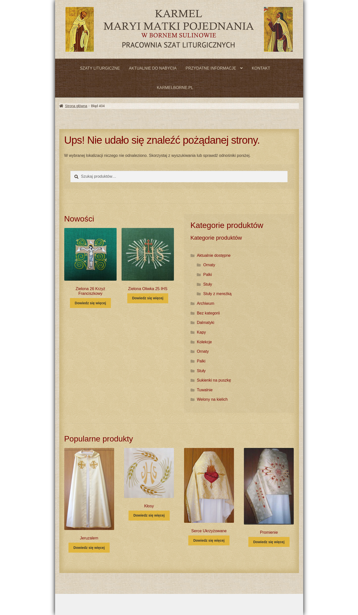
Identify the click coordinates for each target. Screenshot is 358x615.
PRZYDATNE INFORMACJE (211, 68)
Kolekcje (204, 342)
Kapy (201, 332)
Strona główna (76, 106)
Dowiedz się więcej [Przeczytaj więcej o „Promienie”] (269, 542)
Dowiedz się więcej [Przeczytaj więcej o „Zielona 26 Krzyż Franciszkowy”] (90, 303)
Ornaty (209, 265)
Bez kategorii (208, 313)
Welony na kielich (212, 399)
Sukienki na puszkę (214, 380)
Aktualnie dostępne (213, 255)
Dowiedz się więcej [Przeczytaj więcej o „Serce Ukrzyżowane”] (209, 540)
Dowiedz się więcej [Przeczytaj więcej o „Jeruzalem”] (89, 548)
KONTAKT (261, 68)
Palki (207, 274)
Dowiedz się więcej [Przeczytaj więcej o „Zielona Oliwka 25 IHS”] (147, 298)
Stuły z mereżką (217, 294)
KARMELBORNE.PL (175, 88)
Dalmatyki (205, 322)
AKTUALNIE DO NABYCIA (153, 68)
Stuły (207, 284)
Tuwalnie (204, 390)
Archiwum (205, 303)
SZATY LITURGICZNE (100, 68)
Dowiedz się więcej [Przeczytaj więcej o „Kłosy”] (149, 515)
